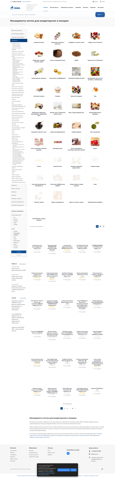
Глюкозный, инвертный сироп (76, 78)
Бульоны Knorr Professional (95, 60)
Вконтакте (68, 453)
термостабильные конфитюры (62, 435)
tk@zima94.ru (94, 454)
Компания (78, 7)
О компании (13, 450)
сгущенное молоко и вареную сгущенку (79, 435)
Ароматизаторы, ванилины (39, 78)
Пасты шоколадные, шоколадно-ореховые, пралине (76, 149)
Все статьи (23, 298)
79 (72, 408)
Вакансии (92, 7)
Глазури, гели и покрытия (95, 42)
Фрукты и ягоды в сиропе (76, 202)
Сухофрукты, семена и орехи (76, 42)
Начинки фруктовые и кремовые (95, 113)
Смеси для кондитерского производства (39, 184)
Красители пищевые (76, 96)
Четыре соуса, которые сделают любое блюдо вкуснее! (17, 278)
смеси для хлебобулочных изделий (46, 435)
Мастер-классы (54, 7)
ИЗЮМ (76, 60)
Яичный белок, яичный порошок (39, 219)
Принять (74, 470)
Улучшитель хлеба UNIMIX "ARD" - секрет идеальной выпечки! (18, 329)
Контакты (85, 7)
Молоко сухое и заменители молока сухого (57, 113)
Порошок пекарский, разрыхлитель (76, 167)
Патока (39, 166)
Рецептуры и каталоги (67, 7)
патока (35, 435)
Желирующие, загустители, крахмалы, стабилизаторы (95, 78)
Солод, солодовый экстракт (57, 60)
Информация (33, 448)
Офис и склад (13, 458)
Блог (49, 450)
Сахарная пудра (95, 166)
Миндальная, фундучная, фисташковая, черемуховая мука (38, 114)
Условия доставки (33, 454)
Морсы (95, 148)
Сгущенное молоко (39, 42)
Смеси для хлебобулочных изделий (57, 184)
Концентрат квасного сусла (38, 132)
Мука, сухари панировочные (76, 112)
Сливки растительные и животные (57, 43)
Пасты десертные (95, 132)
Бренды (50, 454)
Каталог (45, 7)
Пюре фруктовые (57, 148)
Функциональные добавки (95, 202)
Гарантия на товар (34, 456)
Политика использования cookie (90, 475)
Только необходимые (64, 470)
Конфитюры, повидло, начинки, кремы (39, 61)
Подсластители (57, 166)
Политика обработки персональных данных (27, 475)
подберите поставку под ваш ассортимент (40, 437)
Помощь (31, 450)
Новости (12, 452)
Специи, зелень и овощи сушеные (76, 184)
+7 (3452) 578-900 (96, 451)
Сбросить (19, 255)
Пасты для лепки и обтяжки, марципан (39, 149)
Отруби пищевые (76, 132)
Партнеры (12, 460)
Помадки (57, 96)
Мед (95, 96)
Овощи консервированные (57, 132)
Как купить (101, 7)
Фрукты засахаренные (57, 202)
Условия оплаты (33, 452)
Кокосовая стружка (39, 96)
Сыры (95, 184)
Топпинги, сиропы (39, 202)
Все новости (23, 264)
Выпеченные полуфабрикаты (58, 78)
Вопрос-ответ (51, 452)
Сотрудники (13, 454)
